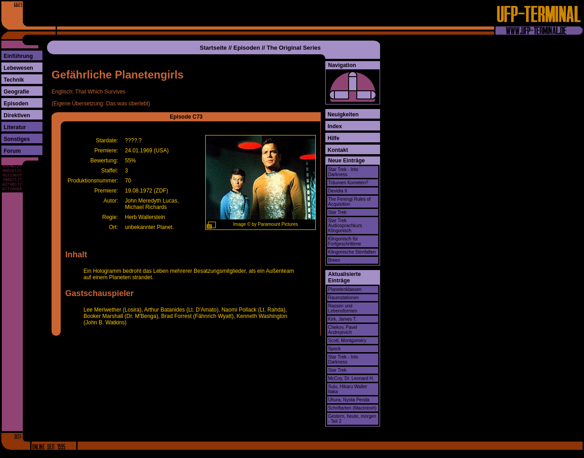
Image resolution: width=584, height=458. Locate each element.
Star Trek (337, 212)
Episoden (16, 103)
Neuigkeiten (343, 114)
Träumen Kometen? (348, 182)
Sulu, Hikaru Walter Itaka (347, 389)
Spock (334, 348)
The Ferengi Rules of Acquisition (349, 202)
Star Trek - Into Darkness (343, 172)
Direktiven (17, 115)
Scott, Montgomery (347, 340)
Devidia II (337, 190)
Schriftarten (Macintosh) (352, 408)
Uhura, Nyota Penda (349, 399)
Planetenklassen (344, 289)
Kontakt (338, 150)
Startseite (213, 47)
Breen (334, 260)
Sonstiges (17, 139)
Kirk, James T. (342, 319)
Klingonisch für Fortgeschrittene (344, 241)
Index (335, 126)
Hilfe (333, 138)
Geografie (16, 91)
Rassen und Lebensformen (342, 308)
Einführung (18, 56)
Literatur (15, 127)
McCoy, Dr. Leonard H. (351, 378)
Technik (14, 80)
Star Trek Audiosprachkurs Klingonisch (345, 225)
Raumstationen (343, 297)
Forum (12, 151)
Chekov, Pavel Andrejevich (342, 330)
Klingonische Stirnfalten (352, 252)
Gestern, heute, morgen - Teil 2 (352, 419)
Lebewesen (18, 68)
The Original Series (294, 47)
